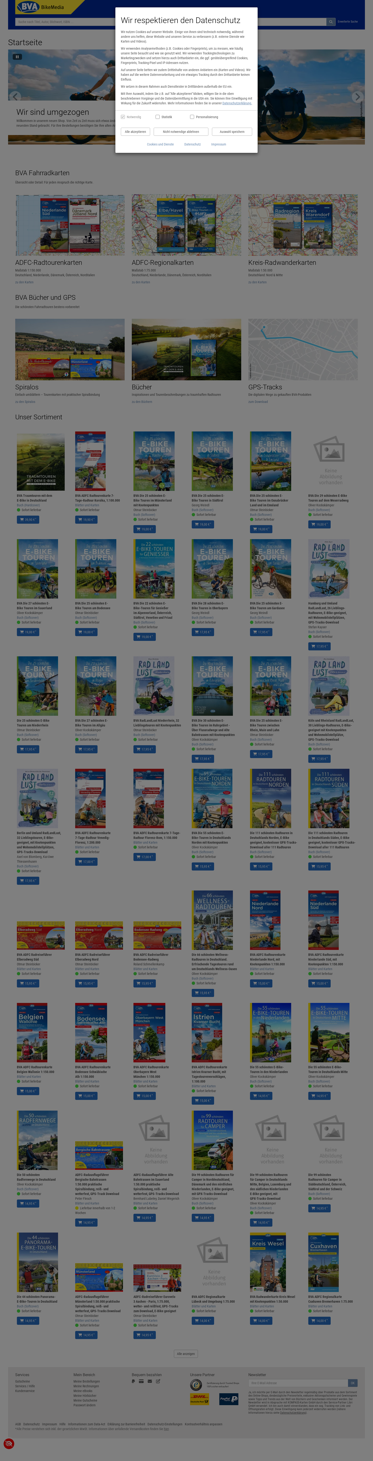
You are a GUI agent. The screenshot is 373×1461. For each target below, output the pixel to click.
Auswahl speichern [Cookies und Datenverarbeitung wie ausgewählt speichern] (232, 132)
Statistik (167, 117)
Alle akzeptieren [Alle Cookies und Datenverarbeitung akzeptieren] (135, 132)
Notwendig (134, 117)
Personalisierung (207, 117)
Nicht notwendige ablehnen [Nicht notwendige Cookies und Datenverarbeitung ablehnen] (181, 132)
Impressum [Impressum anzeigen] (218, 144)
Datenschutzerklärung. (237, 103)
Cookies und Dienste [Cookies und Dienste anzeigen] (160, 144)
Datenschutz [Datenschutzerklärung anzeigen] (192, 144)
